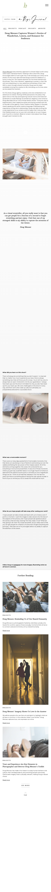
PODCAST (22, 28)
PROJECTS (12, 28)
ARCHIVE (41, 28)
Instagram (17, 565)
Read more (6, 630)
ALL (5, 28)
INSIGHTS (32, 28)
